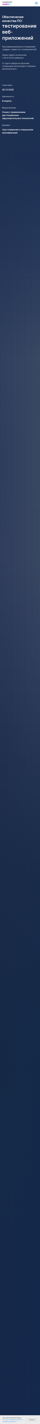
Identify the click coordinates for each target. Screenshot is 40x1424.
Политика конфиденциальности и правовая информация (13, 1420)
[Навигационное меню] (36, 3)
